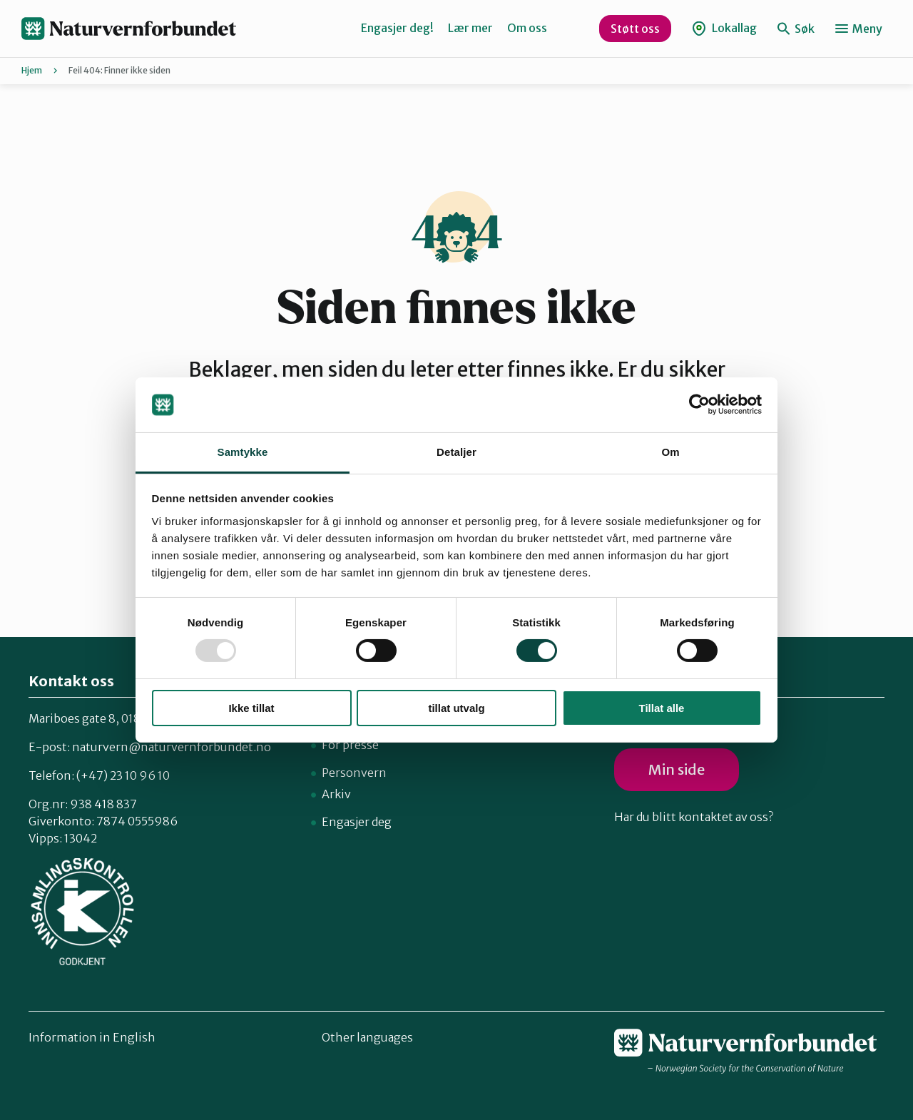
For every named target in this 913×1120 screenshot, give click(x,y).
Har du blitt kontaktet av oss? (693, 817)
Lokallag (724, 28)
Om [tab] (670, 452)
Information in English (92, 1037)
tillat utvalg (456, 708)
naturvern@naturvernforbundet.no (171, 747)
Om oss (527, 28)
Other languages (367, 1037)
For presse (350, 745)
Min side (676, 769)
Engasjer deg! (397, 28)
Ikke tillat (251, 708)
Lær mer (470, 28)
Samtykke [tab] (243, 452)
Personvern (354, 772)
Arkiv (336, 794)
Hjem (31, 70)
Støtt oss (635, 28)
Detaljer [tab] (456, 452)
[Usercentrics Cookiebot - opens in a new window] (699, 404)
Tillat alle (662, 708)
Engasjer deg (357, 822)
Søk (796, 28)
